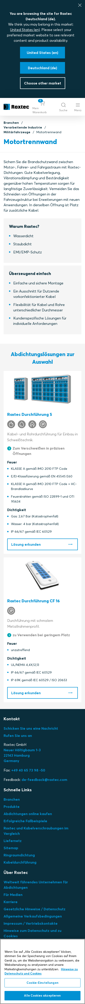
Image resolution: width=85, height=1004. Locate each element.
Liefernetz (13, 840)
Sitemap (11, 848)
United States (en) (25, 29)
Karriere (11, 902)
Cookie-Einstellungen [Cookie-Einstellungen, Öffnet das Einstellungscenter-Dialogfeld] (42, 982)
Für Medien (13, 894)
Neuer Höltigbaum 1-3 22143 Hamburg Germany (22, 755)
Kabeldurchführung (20, 862)
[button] (42, 107)
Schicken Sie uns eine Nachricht (31, 728)
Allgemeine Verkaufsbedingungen (33, 916)
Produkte (12, 806)
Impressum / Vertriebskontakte (31, 923)
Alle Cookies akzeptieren (42, 995)
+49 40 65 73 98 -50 (28, 770)
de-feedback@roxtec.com (44, 779)
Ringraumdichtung (19, 855)
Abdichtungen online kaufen (28, 813)
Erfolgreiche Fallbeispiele (25, 821)
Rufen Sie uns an (18, 735)
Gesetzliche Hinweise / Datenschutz (34, 909)
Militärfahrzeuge (17, 132)
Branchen (11, 123)
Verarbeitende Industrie (23, 127)
